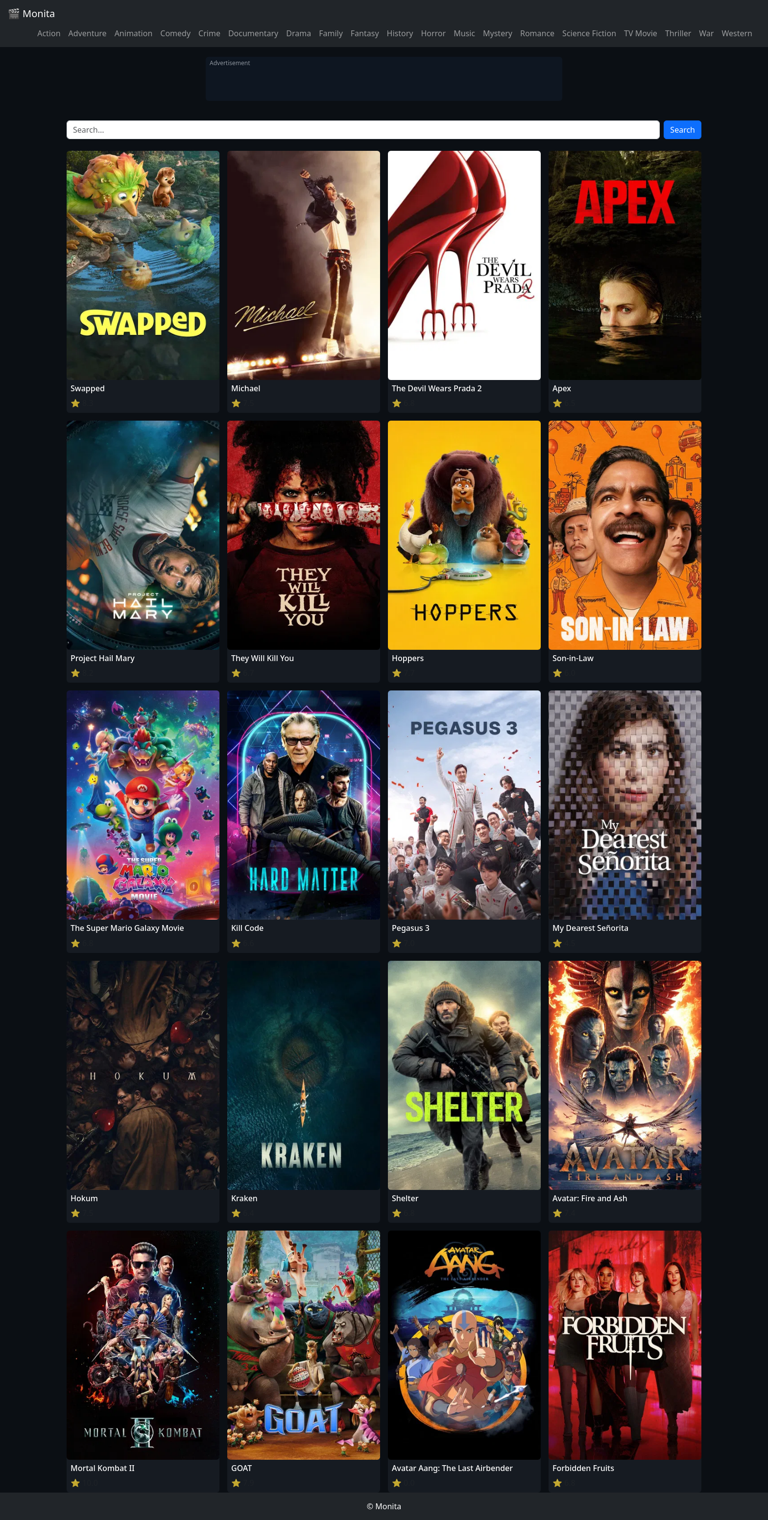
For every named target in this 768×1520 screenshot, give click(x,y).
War (706, 33)
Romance (537, 33)
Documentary (253, 33)
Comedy (175, 33)
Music (464, 33)
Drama (298, 33)
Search (682, 129)
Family (331, 33)
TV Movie (640, 33)
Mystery (497, 33)
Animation (134, 33)
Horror (433, 33)
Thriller (678, 33)
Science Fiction (589, 33)
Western (736, 33)
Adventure (88, 33)
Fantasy (365, 33)
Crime (209, 33)
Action (48, 33)
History (400, 33)
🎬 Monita (31, 13)
